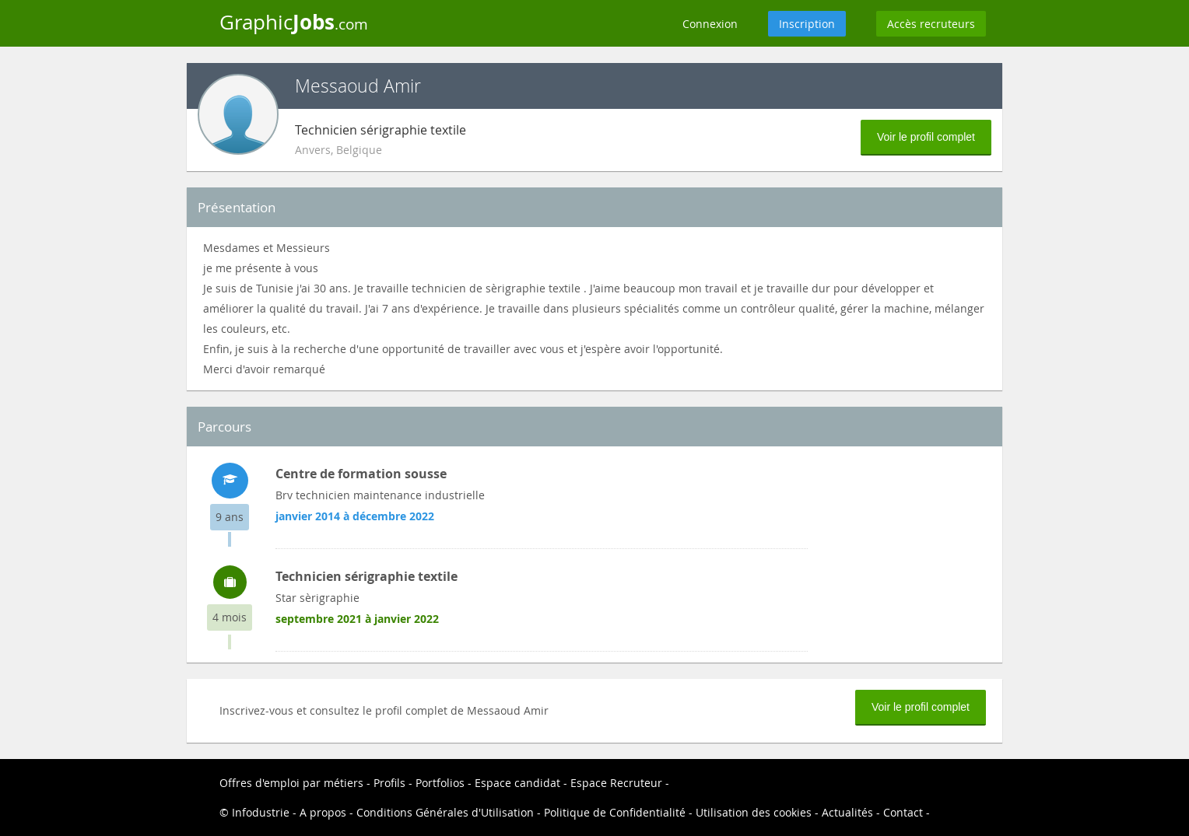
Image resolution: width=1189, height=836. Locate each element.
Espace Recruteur (616, 782)
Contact (903, 812)
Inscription (807, 23)
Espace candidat (517, 782)
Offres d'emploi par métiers (291, 782)
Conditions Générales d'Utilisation (445, 812)
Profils (389, 782)
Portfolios (440, 782)
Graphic (293, 22)
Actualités (847, 812)
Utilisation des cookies (754, 812)
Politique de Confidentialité (615, 812)
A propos (323, 812)
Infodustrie (260, 812)
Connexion (710, 23)
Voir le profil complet (926, 137)
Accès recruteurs (931, 23)
